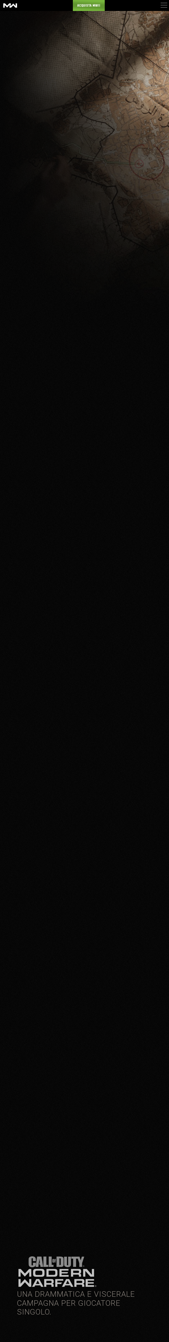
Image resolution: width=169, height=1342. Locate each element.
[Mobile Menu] (163, 5)
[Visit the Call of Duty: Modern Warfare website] (10, 5)
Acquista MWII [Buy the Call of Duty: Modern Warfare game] (88, 6)
